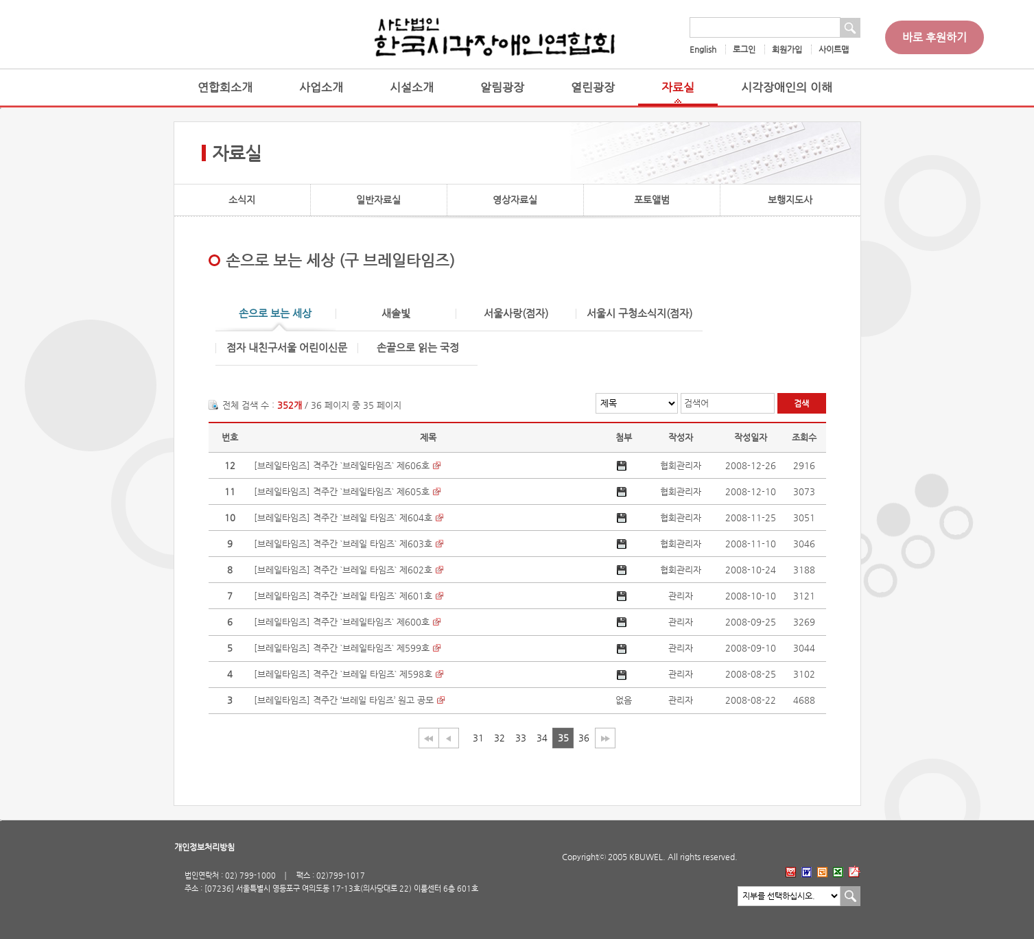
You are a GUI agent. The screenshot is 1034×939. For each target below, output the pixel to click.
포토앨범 (652, 199)
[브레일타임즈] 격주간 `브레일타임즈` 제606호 (342, 465)
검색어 (696, 403)
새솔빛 (395, 314)
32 (499, 738)
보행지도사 (790, 199)
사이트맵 (834, 49)
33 (520, 738)
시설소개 (412, 87)
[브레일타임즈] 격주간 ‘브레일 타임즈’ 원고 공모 (344, 700)
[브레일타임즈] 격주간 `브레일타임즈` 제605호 (342, 491)
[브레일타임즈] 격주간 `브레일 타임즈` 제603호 (343, 543)
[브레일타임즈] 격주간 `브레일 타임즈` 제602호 (343, 569)
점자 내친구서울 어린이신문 (286, 348)
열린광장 (593, 87)
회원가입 (787, 49)
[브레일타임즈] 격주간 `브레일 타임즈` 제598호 (343, 674)
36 (583, 738)
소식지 (241, 199)
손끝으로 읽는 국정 (418, 348)
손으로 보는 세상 (275, 314)
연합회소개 (225, 87)
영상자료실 (515, 199)
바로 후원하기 (934, 37)
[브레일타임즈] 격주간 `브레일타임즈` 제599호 (342, 648)
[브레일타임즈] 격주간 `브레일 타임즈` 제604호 (343, 517)
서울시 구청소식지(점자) (639, 314)
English (703, 49)
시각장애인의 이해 (786, 87)
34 (542, 738)
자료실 (677, 87)
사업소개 (321, 87)
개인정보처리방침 (204, 847)
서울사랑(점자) (516, 314)
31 (478, 738)
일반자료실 (378, 199)
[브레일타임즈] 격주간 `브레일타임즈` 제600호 (342, 622)
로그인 (744, 49)
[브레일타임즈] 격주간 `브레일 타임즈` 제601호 (343, 596)
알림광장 (502, 87)
